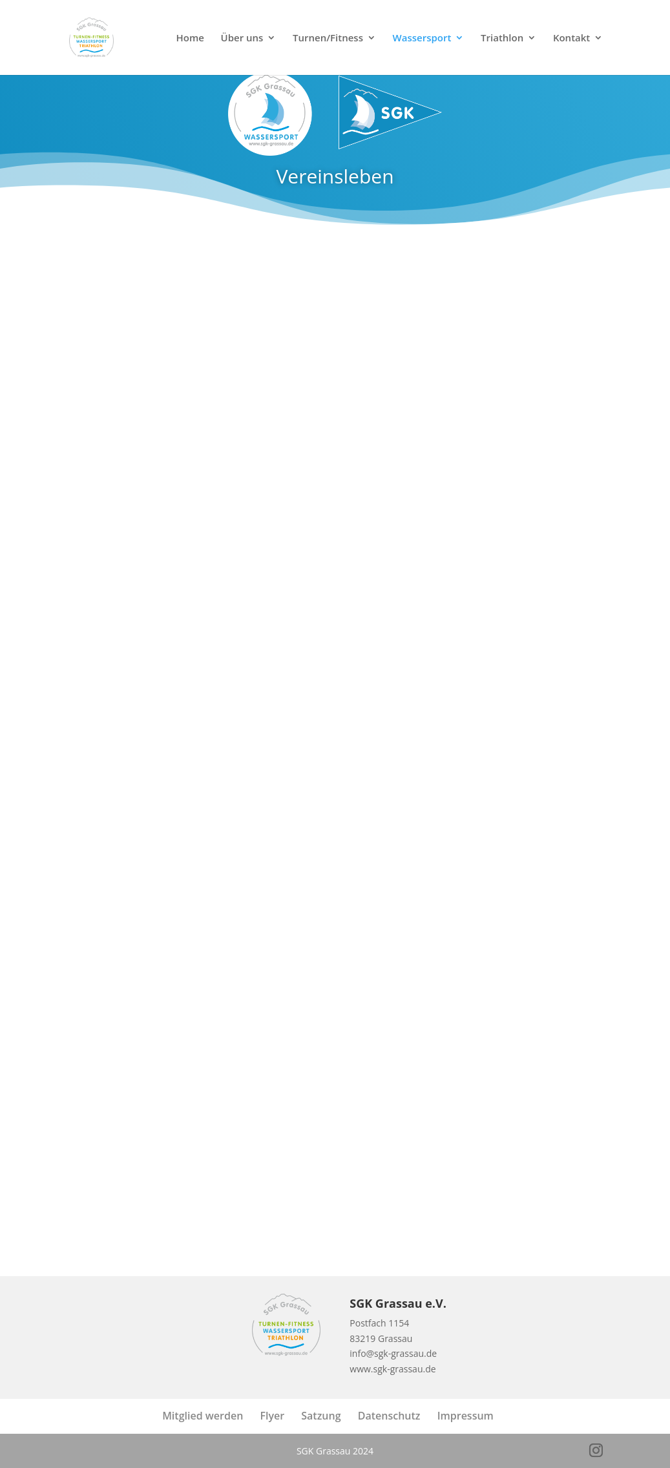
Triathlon (502, 38)
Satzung (320, 1416)
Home (190, 38)
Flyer (272, 1416)
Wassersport (422, 38)
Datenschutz (389, 1416)
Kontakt (571, 38)
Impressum (465, 1416)
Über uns (242, 38)
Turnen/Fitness (328, 38)
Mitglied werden (202, 1416)
